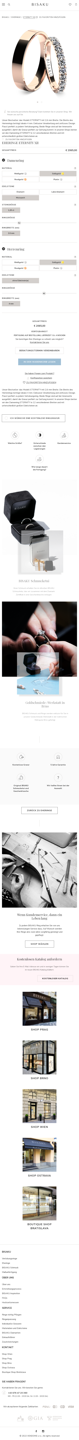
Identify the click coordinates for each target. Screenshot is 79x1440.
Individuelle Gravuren (11, 1323)
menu (4, 4)
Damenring (15, 160)
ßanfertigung (11, 1272)
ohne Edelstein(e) (20, 280)
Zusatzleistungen (10, 1341)
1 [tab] (37, 102)
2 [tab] (41, 102)
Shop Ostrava (8, 1367)
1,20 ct (11, 210)
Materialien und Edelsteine (14, 1328)
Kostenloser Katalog (55, 978)
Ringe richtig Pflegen (11, 1314)
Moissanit (20, 197)
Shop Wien (7, 1354)
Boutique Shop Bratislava (14, 1372)
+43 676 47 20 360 (17, 1392)
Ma (3, 1272)
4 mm (11, 303)
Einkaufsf (6, 1337)
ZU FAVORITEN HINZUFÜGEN (52, 17)
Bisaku (5, 17)
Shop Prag (7, 1358)
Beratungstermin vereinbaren (39, 350)
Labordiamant (58, 192)
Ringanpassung (9, 1319)
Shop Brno (7, 1363)
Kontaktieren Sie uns (39, 342)
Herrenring (15, 249)
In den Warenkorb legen (39, 361)
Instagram (43, 1431)
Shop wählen (39, 944)
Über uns (6, 1284)
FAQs (4, 1297)
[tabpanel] (39, 61)
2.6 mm (11, 233)
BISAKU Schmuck (10, 1267)
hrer (13, 1337)
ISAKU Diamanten (11, 1332)
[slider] (19, 223)
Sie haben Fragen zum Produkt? (39, 373)
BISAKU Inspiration (11, 1293)
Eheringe (16, 17)
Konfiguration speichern (41, 378)
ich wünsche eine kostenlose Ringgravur (35, 418)
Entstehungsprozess (11, 1288)
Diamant (20, 192)
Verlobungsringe (9, 1258)
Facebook (36, 1431)
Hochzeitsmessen (10, 1302)
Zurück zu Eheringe (39, 810)
